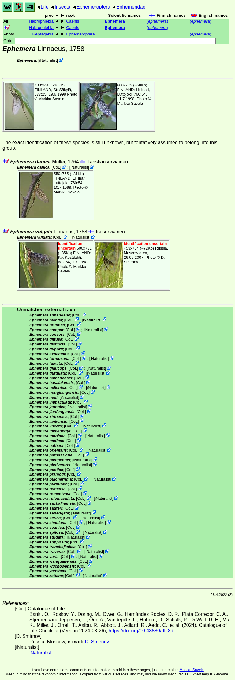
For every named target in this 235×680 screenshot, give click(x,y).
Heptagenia (43, 34)
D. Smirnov (97, 641)
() (157, 21)
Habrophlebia (41, 21)
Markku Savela (191, 670)
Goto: (109, 40)
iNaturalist (48, 60)
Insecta (62, 6)
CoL (56, 167)
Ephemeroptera (93, 6)
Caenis (72, 21)
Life (45, 6)
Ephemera (115, 21)
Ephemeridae (130, 6)
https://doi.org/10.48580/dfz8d (141, 630)
